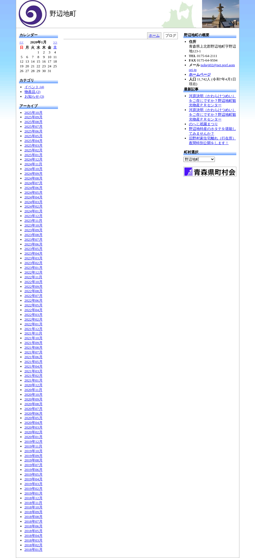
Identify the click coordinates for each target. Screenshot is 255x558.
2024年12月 (34, 159)
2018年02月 (34, 545)
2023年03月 (34, 258)
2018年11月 (34, 503)
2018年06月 (34, 526)
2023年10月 (34, 225)
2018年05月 (34, 531)
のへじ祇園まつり (203, 124)
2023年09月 (34, 230)
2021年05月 (34, 362)
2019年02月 (34, 488)
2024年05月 (34, 192)
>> (55, 42)
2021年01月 (34, 380)
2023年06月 (34, 244)
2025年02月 (34, 150)
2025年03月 (34, 145)
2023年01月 (34, 268)
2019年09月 (34, 456)
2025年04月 (34, 141)
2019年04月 (34, 479)
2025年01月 (34, 155)
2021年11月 (34, 333)
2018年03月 (34, 540)
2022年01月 (34, 324)
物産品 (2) (32, 92)
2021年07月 (34, 352)
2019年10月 (34, 451)
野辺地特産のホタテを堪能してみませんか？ (212, 131)
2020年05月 (34, 418)
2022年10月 (34, 282)
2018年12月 (34, 498)
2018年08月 (34, 517)
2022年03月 (34, 315)
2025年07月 (34, 126)
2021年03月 (34, 371)
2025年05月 (34, 136)
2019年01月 (34, 493)
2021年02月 (34, 375)
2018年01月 (34, 549)
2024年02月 (34, 206)
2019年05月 (34, 474)
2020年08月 (34, 404)
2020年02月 (34, 432)
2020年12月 (34, 385)
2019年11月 (34, 446)
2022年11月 (34, 277)
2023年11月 (34, 220)
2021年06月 (34, 357)
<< (22, 42)
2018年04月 (34, 536)
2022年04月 (34, 310)
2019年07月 (34, 465)
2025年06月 (34, 131)
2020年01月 (34, 437)
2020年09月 (34, 399)
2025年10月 (34, 112)
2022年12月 (34, 272)
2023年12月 (34, 216)
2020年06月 (34, 413)
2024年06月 (34, 188)
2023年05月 (34, 249)
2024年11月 (34, 164)
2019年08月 (34, 460)
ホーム (154, 35)
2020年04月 (34, 423)
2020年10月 (34, 394)
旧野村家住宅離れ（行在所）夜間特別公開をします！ (212, 140)
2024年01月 (34, 211)
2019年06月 (34, 470)
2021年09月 (34, 343)
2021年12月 (34, 329)
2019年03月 (34, 484)
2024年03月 (34, 202)
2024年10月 (34, 169)
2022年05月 (34, 305)
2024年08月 (34, 178)
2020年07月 (34, 409)
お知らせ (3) (34, 96)
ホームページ (200, 74)
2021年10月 (34, 338)
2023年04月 (34, 253)
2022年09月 (34, 286)
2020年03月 (34, 427)
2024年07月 (34, 183)
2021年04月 (34, 366)
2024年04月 (34, 197)
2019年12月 (34, 441)
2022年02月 (34, 319)
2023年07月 (34, 239)
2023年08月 (34, 235)
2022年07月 (34, 296)
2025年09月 (34, 117)
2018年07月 (34, 521)
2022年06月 (34, 300)
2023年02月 (34, 263)
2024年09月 (34, 173)
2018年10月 (34, 507)
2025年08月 (34, 122)
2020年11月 (34, 390)
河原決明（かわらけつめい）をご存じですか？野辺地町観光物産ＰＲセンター (212, 100)
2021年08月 (34, 347)
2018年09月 (34, 512)
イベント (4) (34, 87)
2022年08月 (34, 291)
